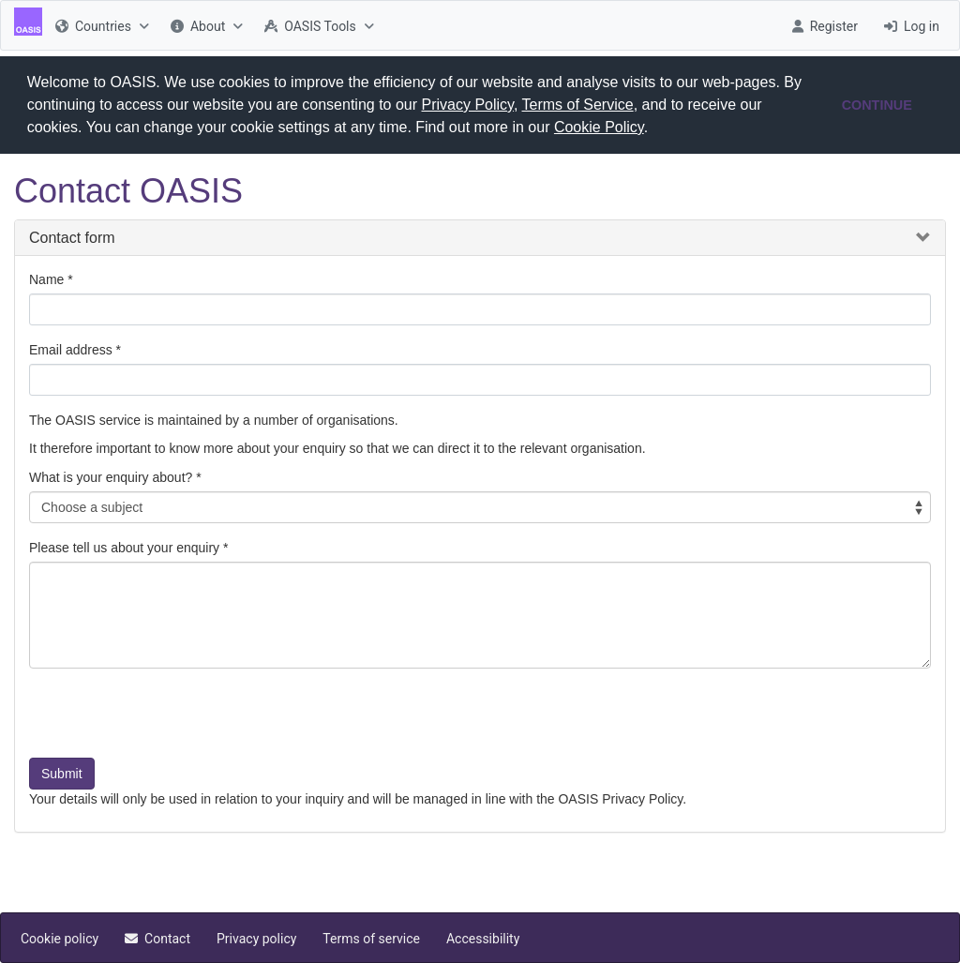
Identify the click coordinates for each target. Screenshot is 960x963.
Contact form (72, 237)
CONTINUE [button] (877, 105)
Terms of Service (578, 105)
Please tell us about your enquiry (124, 547)
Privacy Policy (468, 105)
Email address (70, 349)
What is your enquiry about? (110, 477)
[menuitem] (100, 25)
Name (46, 279)
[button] (655, 129)
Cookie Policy (599, 127)
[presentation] (171, 720)
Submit (61, 773)
